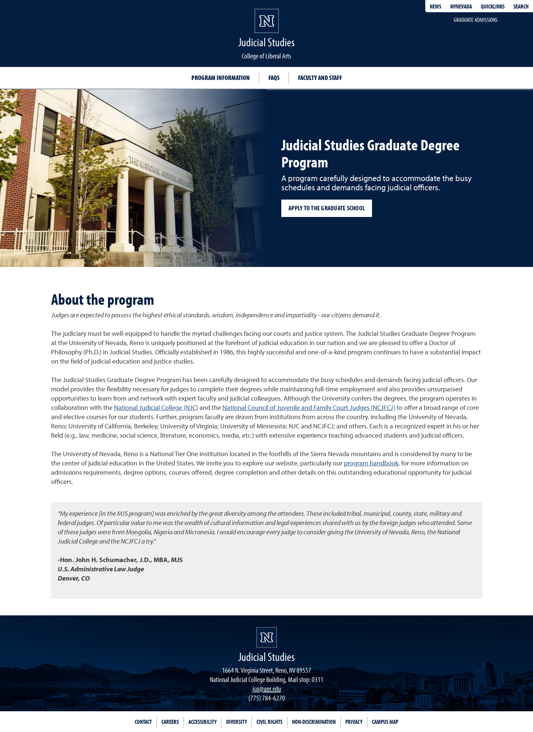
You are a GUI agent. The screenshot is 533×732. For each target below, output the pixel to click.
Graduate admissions (475, 19)
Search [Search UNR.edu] (521, 6)
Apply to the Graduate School (326, 208)
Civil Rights (269, 721)
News (435, 6)
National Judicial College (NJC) (156, 407)
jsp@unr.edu (266, 688)
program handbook (371, 463)
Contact (143, 721)
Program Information (220, 77)
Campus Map (385, 721)
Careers (170, 721)
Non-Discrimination (314, 721)
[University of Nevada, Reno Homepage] (267, 637)
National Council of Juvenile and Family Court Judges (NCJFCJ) (308, 407)
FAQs (273, 77)
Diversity (236, 721)
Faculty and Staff (320, 77)
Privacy (353, 721)
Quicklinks (492, 6)
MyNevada (461, 6)
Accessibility (202, 721)
